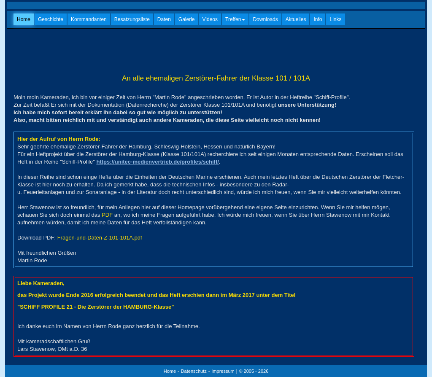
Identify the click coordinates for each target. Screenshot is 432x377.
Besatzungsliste (132, 19)
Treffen (235, 19)
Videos (210, 19)
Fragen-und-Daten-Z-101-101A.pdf (99, 237)
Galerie (186, 19)
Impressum (222, 371)
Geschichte (50, 19)
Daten (164, 19)
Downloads (265, 19)
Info (317, 19)
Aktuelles (296, 19)
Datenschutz (194, 371)
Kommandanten (89, 19)
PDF (107, 215)
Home (23, 19)
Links (335, 19)
